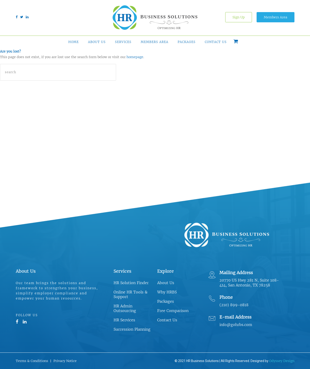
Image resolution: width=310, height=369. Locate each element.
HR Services (124, 320)
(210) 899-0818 (233, 305)
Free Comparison (173, 310)
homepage (135, 57)
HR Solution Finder (131, 282)
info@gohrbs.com (235, 324)
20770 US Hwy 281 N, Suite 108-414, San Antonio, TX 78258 (249, 282)
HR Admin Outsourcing (125, 308)
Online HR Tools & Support (130, 294)
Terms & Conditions (32, 361)
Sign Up (238, 17)
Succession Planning (132, 329)
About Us (97, 42)
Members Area (275, 17)
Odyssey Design (281, 361)
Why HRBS (167, 292)
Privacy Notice (65, 361)
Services (123, 42)
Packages (187, 42)
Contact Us (216, 42)
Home (73, 42)
